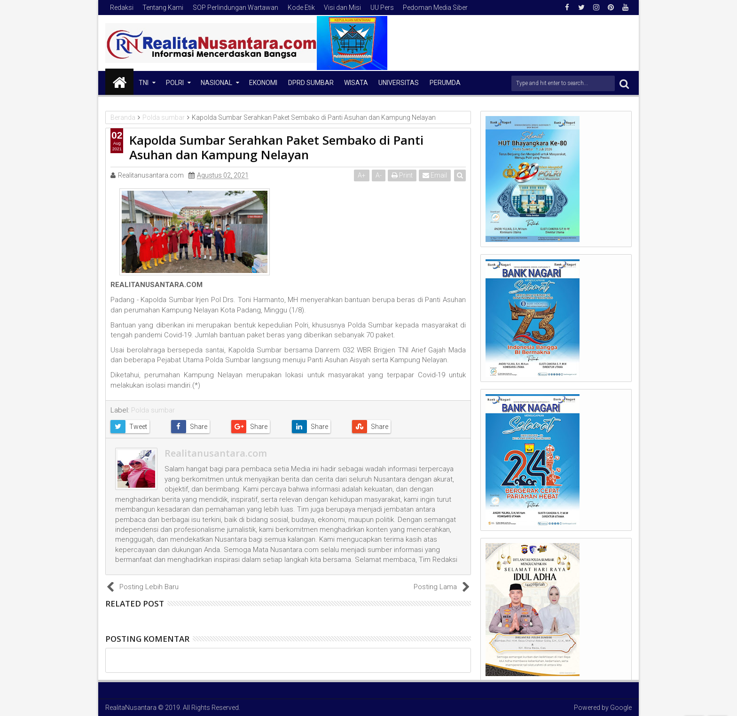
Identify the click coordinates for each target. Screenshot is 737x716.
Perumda (445, 82)
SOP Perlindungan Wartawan (235, 7)
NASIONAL (216, 82)
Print (402, 175)
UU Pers (382, 7)
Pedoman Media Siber (435, 7)
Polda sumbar (153, 410)
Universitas (398, 82)
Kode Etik (301, 7)
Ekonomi (263, 82)
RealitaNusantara (131, 707)
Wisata (356, 82)
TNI (144, 82)
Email (435, 175)
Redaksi (121, 7)
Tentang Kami (162, 7)
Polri (175, 82)
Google (621, 707)
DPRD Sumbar (311, 82)
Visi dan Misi (342, 7)
